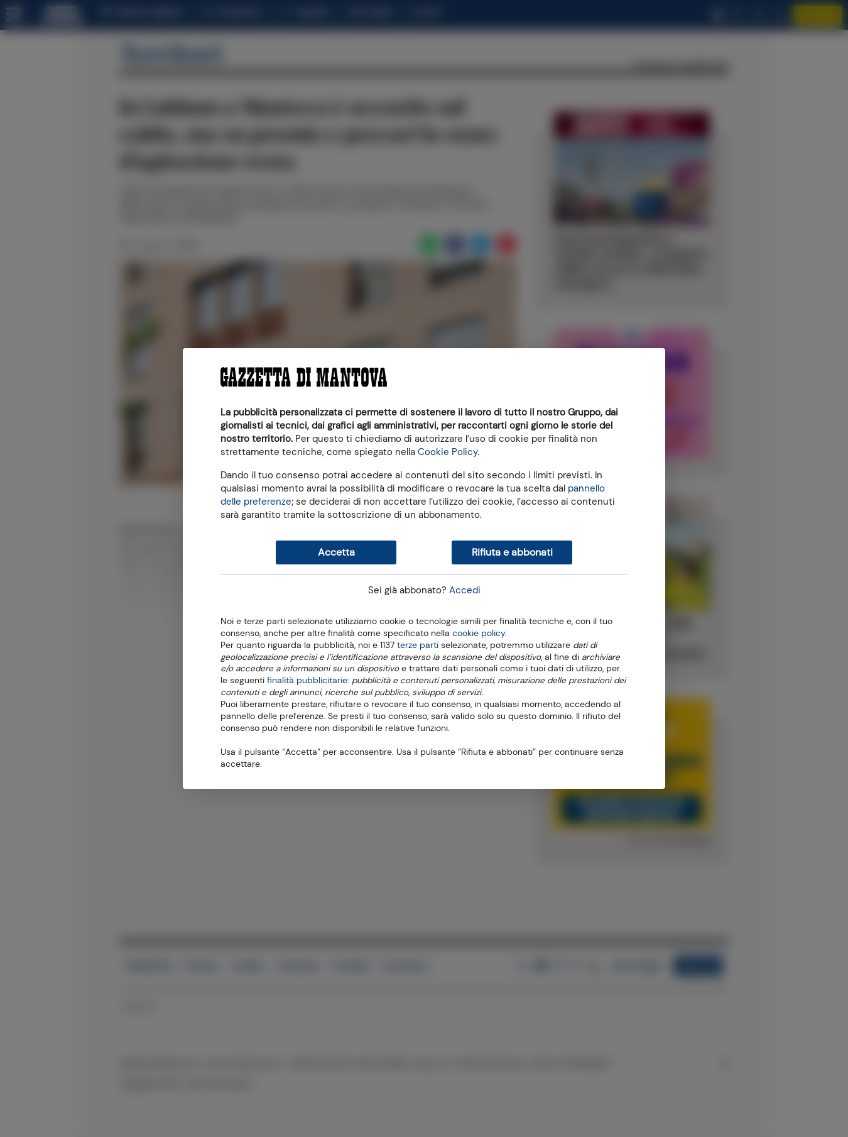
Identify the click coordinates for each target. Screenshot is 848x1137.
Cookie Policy (447, 452)
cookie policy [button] (478, 633)
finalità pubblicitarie (307, 679)
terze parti (417, 644)
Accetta (336, 552)
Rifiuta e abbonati (512, 552)
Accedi (465, 590)
